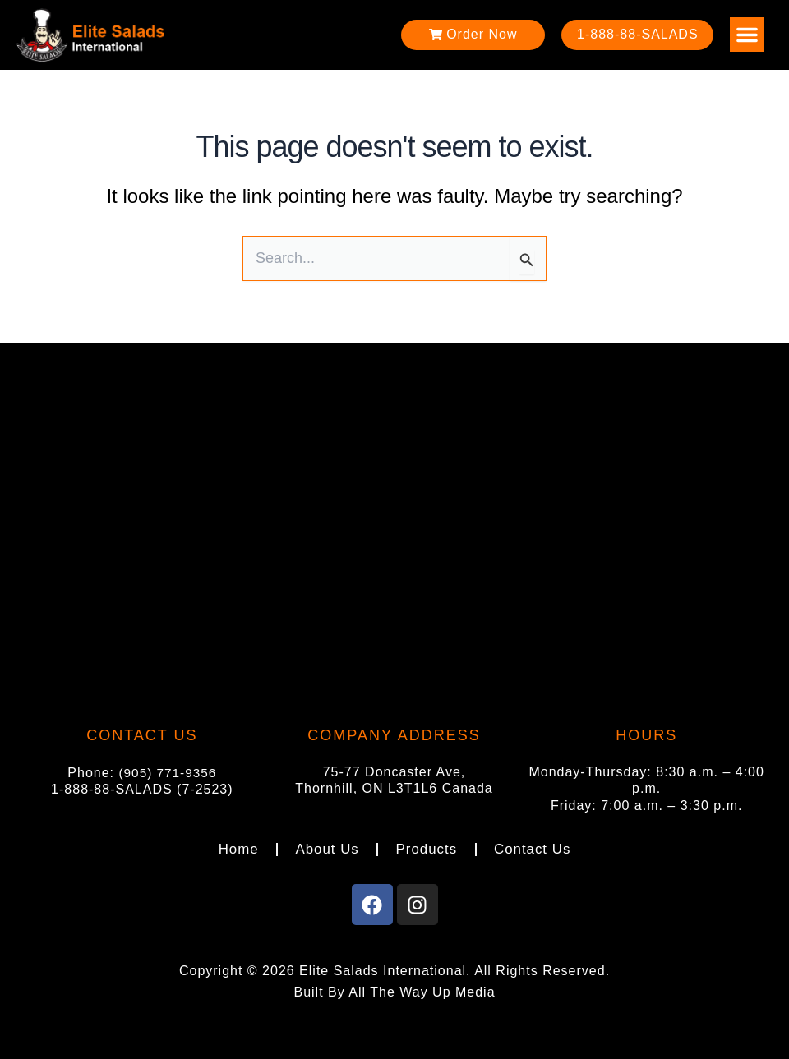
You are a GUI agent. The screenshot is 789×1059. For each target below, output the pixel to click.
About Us (325, 848)
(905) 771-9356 (167, 769)
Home (236, 848)
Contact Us (533, 848)
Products (426, 848)
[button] (747, 34)
